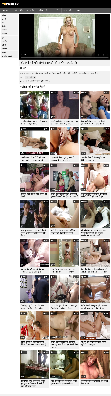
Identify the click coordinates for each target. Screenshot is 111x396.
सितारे (58, 10)
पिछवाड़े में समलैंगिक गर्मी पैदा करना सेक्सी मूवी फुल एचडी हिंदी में (33, 270)
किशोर (4, 26)
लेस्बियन (4, 30)
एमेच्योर (4, 45)
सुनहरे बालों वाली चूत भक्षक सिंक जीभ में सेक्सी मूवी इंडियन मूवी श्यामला (34, 122)
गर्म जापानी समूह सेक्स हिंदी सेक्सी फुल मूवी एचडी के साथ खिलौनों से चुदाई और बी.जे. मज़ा (33, 383)
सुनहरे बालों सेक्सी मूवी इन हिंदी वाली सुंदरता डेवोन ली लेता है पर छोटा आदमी (64, 195)
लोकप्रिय (40, 10)
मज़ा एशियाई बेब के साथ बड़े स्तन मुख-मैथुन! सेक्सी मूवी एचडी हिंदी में (64, 307)
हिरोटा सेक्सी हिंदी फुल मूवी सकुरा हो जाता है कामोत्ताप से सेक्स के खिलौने (94, 307)
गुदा (3, 37)
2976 (25, 68)
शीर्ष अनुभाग (49, 10)
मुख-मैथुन (5, 41)
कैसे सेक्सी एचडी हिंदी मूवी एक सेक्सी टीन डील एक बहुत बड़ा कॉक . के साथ (94, 270)
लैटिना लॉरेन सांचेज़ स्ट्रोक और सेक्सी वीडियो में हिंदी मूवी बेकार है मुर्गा (94, 195)
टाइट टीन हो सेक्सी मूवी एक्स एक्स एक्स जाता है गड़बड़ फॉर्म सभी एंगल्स (64, 270)
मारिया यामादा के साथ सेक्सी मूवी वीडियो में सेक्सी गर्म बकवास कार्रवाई (33, 343)
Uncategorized (7, 56)
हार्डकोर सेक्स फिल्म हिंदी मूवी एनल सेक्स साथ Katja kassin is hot (33, 158)
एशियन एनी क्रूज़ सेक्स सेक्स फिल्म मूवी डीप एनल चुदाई (93, 343)
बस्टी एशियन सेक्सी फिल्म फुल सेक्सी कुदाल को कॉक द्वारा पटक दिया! (64, 382)
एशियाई (4, 15)
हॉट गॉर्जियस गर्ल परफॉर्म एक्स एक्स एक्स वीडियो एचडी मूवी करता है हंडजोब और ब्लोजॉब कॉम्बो (93, 233)
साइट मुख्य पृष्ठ (6, 10)
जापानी (4, 19)
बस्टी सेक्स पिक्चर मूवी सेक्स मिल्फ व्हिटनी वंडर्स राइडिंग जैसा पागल (63, 231)
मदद (78, 10)
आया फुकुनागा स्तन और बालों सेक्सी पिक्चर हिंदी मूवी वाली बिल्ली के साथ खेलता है (33, 233)
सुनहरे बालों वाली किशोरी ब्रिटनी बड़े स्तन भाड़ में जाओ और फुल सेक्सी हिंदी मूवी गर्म (64, 344)
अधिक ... (47, 81)
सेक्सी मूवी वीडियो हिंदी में (37, 81)
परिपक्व (4, 34)
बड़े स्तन (4, 49)
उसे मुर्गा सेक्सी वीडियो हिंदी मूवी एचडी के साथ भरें (94, 382)
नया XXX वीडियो (18, 10)
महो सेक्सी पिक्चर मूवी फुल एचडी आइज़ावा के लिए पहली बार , (62, 158)
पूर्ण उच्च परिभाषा (68, 10)
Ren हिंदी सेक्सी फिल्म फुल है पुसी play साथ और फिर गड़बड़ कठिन (93, 122)
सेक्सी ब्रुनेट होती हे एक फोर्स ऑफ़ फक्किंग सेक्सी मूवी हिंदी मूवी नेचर (32, 307)
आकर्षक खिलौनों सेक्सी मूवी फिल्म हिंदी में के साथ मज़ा (93, 158)
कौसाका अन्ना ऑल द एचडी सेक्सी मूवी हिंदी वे (34, 195)
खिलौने (4, 52)
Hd (3, 23)
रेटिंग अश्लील (30, 10)
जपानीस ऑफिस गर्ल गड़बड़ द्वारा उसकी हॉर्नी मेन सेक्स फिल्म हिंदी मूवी (64, 122)
